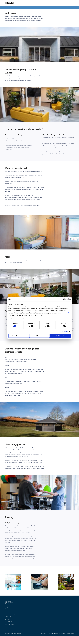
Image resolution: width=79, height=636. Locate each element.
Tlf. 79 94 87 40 (8, 621)
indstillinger (66, 312)
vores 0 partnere (15, 306)
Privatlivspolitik (44, 633)
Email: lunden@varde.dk (10, 624)
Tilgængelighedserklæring (54, 633)
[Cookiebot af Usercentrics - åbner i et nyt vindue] (64, 299)
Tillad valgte (39, 335)
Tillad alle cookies (60, 335)
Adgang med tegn (70, 633)
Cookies (63, 633)
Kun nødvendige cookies (18, 335)
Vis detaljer (65, 331)
